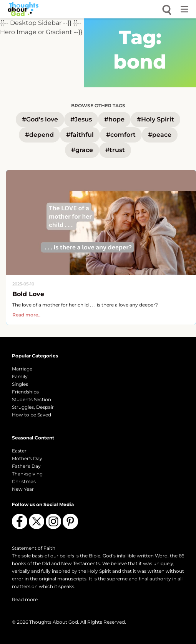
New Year (23, 489)
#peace (159, 134)
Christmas (24, 481)
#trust (115, 150)
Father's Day (26, 466)
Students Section (31, 399)
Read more (25, 599)
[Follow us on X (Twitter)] (36, 521)
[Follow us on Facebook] (19, 521)
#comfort (121, 134)
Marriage (22, 369)
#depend (39, 134)
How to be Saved (31, 415)
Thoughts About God (53, 622)
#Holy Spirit (155, 119)
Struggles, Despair (33, 407)
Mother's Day (27, 458)
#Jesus (81, 119)
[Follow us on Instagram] (53, 521)
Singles (20, 384)
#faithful (80, 134)
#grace (82, 150)
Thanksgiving (27, 474)
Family (20, 376)
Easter (19, 451)
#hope (114, 119)
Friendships (25, 392)
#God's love (40, 119)
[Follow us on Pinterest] (70, 521)
